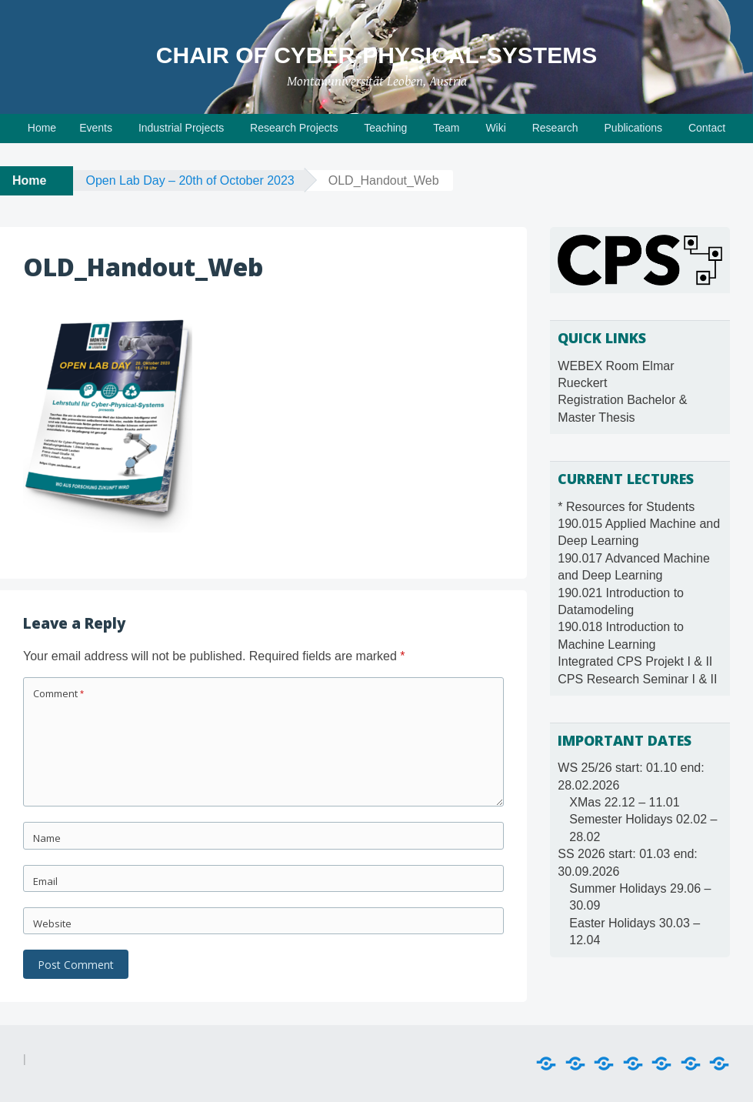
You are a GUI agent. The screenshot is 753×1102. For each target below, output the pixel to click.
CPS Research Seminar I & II (637, 679)
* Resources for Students (626, 506)
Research (555, 128)
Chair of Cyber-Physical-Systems (376, 55)
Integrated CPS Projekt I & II (635, 661)
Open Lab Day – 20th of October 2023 (189, 180)
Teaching (385, 128)
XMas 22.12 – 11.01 (624, 802)
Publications (634, 128)
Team (446, 128)
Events (95, 128)
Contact (706, 128)
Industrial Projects (181, 128)
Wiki (495, 128)
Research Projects (294, 128)
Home (42, 128)
